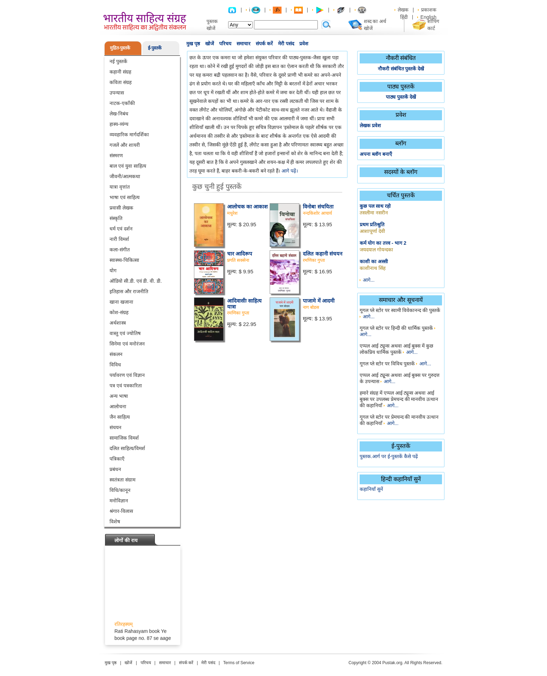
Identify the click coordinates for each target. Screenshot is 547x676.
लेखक (403, 10)
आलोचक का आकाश (247, 207)
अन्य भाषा (119, 396)
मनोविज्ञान (119, 500)
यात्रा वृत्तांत (120, 187)
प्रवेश (303, 43)
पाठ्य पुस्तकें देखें (401, 97)
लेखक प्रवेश (370, 125)
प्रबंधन (115, 469)
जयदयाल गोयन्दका (376, 249)
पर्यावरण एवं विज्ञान (127, 375)
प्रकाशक (428, 10)
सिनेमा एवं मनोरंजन (127, 344)
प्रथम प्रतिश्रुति (372, 224)
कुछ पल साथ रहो (375, 206)
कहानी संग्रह (120, 72)
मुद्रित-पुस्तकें (120, 48)
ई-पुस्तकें (155, 48)
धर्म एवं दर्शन (121, 228)
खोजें (209, 43)
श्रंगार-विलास (121, 511)
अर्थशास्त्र (118, 323)
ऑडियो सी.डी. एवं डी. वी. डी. (136, 281)
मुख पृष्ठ (193, 43)
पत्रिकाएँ (117, 459)
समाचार (243, 43)
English (428, 17)
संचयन (115, 427)
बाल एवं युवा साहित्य (128, 166)
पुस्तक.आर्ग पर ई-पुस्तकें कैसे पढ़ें (389, 456)
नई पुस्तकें (118, 61)
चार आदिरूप (239, 254)
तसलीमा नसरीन (374, 212)
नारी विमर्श (119, 239)
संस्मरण (116, 155)
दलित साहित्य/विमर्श (127, 448)
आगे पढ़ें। (290, 171)
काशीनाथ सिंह (372, 268)
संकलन (116, 354)
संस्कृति (116, 218)
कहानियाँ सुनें (371, 489)
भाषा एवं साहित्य (125, 197)
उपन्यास (117, 93)
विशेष (115, 521)
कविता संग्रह (121, 82)
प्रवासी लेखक (121, 208)
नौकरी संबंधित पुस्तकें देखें (401, 68)
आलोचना (118, 406)
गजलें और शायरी (125, 145)
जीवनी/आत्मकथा (125, 176)
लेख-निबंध (119, 113)
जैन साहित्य (120, 417)
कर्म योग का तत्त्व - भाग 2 (383, 243)
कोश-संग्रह (119, 312)
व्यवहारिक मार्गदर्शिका (129, 134)
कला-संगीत (120, 249)
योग (113, 270)
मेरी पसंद (286, 43)
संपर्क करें (264, 43)
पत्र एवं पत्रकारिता (126, 385)
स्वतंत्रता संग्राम (122, 480)
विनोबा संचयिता (318, 207)
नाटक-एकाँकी (122, 103)
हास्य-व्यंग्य (119, 124)
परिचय (225, 43)
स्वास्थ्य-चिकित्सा (124, 260)
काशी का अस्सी (374, 261)
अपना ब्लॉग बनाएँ (376, 154)
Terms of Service (238, 662)
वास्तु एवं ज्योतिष (125, 333)
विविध (115, 364)
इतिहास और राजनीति (129, 291)
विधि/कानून (120, 490)
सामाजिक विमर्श (124, 438)
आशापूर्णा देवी (372, 231)
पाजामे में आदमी (318, 301)
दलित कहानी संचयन (322, 254)
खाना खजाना (121, 302)
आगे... (369, 280)
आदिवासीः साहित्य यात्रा (244, 304)
